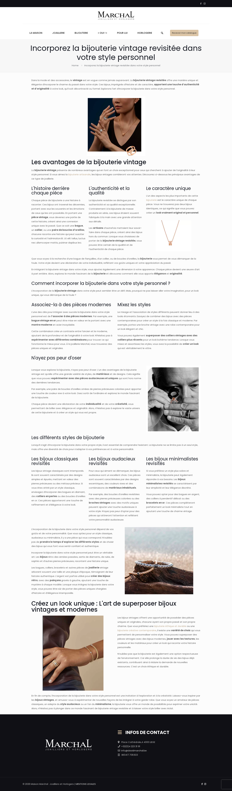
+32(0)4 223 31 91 (130, 746)
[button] (162, 33)
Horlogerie (144, 33)
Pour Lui (122, 33)
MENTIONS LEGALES (86, 784)
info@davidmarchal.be (134, 750)
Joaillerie (58, 33)
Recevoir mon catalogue (184, 32)
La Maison (35, 33)
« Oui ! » (102, 33)
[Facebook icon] (201, 3)
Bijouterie (81, 33)
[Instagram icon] (204, 3)
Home (75, 65)
